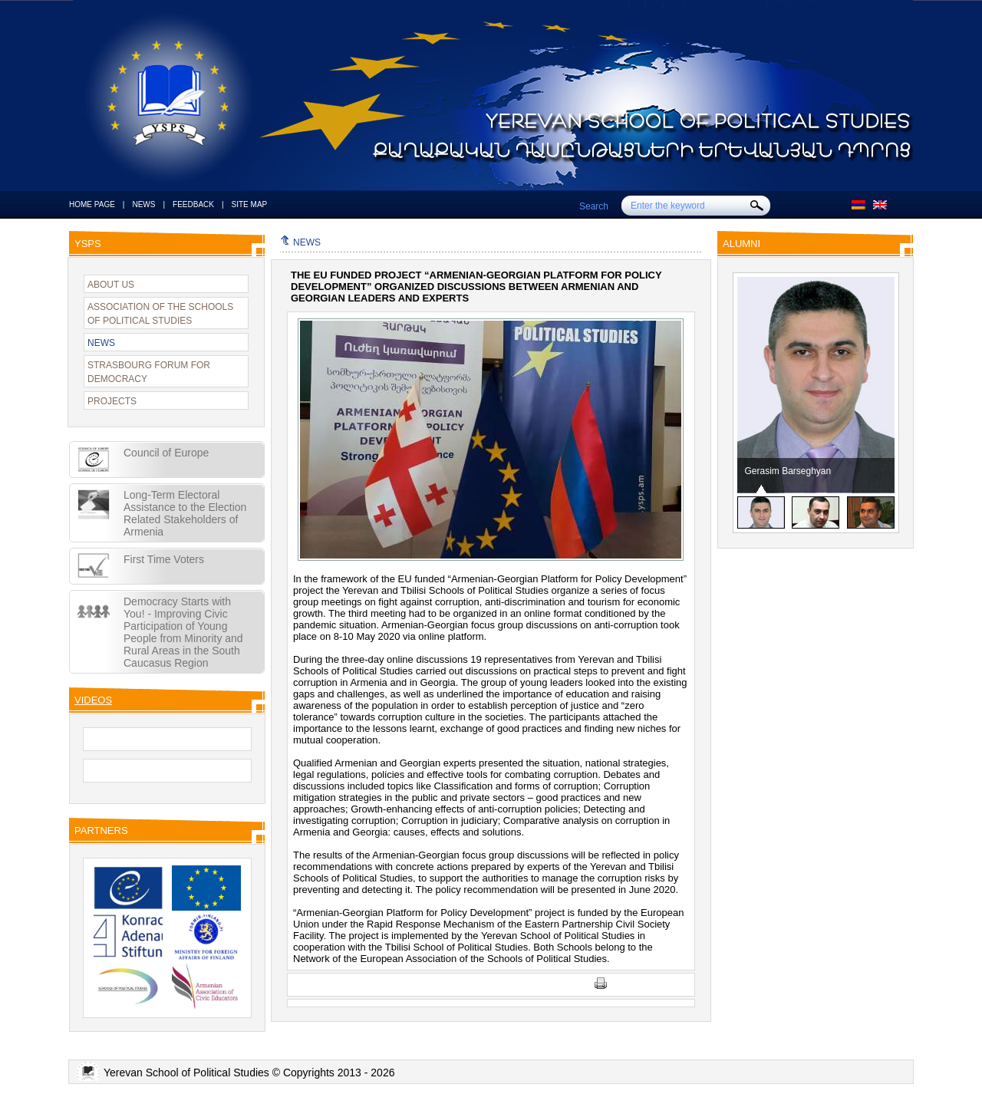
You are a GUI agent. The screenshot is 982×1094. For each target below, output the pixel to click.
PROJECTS (112, 401)
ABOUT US (110, 284)
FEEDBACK (193, 204)
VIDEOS (93, 700)
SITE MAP (250, 204)
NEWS (143, 204)
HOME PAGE (92, 204)
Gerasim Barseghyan (788, 471)
